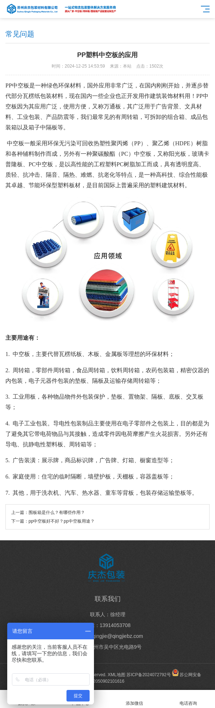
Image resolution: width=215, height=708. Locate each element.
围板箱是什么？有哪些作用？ (57, 512)
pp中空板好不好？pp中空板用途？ (62, 521)
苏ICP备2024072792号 (148, 674)
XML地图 (116, 674)
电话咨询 (188, 699)
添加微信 (135, 699)
